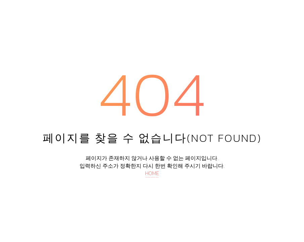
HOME (152, 173)
